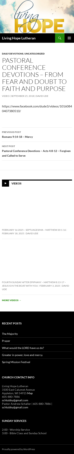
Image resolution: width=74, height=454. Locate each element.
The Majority (10, 333)
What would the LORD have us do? (23, 348)
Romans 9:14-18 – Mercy (37, 134)
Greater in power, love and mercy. (22, 355)
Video (5, 95)
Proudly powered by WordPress (18, 449)
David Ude (42, 95)
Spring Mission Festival (16, 362)
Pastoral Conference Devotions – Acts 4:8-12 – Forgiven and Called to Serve (37, 150)
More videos (11, 300)
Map (30, 393)
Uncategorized (34, 53)
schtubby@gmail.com (15, 400)
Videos (16, 183)
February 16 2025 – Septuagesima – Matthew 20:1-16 (34, 229)
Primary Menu (69, 38)
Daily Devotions (12, 53)
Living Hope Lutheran (19, 38)
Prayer (6, 340)
